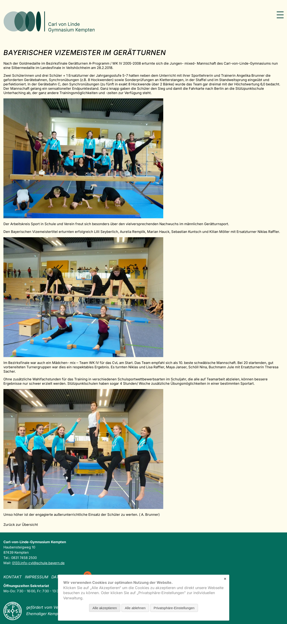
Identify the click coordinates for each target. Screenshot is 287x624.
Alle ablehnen (135, 608)
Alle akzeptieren (104, 608)
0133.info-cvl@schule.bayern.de (38, 563)
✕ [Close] (225, 579)
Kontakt (12, 577)
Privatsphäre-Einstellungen (174, 608)
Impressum (36, 577)
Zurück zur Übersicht (20, 524)
